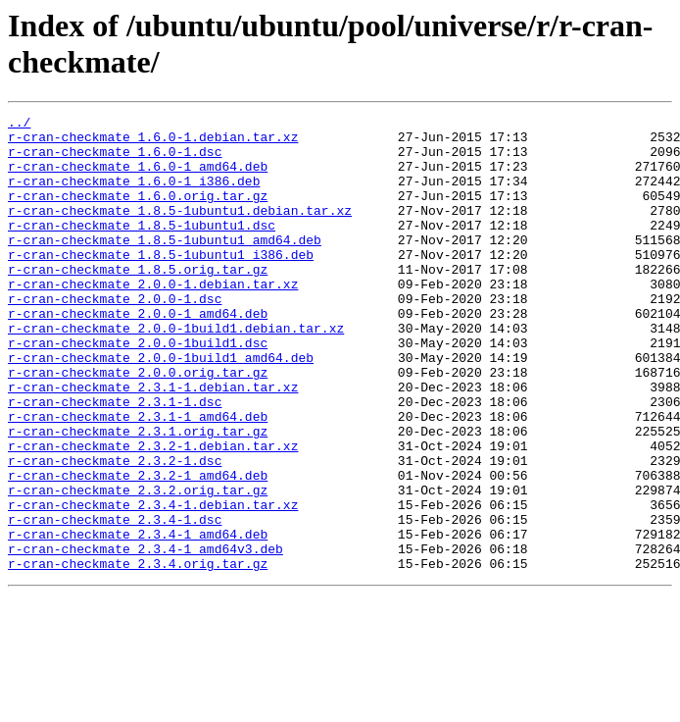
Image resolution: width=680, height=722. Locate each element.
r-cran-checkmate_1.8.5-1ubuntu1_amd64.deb (164, 266)
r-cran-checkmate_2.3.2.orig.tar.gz (137, 566)
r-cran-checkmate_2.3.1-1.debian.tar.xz (153, 442)
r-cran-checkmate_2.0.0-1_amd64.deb (137, 354)
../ (19, 124)
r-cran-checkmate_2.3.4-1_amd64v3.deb (145, 636)
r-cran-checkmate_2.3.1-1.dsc (114, 460)
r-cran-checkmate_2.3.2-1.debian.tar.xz (153, 513)
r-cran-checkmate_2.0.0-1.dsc (114, 336)
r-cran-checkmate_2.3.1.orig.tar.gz (137, 495)
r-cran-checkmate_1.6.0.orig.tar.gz (137, 213)
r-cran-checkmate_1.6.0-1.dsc (114, 160)
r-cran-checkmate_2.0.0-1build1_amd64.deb (161, 407)
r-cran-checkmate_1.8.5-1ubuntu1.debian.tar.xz (180, 230)
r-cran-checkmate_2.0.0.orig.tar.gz (137, 425)
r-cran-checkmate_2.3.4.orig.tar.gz (137, 654)
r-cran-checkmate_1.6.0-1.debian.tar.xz (153, 142)
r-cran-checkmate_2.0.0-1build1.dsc (137, 389)
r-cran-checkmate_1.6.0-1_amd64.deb (137, 177)
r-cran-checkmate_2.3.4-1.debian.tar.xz (153, 584)
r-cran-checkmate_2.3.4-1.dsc (114, 601)
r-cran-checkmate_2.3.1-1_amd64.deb (137, 478)
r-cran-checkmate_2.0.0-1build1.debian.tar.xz (176, 372)
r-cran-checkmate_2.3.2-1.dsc (114, 531)
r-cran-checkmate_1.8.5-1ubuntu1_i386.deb (161, 283)
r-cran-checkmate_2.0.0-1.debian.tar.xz (153, 319)
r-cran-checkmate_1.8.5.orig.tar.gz (137, 301)
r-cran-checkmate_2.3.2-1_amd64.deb (137, 548)
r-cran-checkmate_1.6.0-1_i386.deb (134, 195)
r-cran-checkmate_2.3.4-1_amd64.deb (137, 619)
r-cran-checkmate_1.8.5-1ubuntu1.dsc (141, 248)
